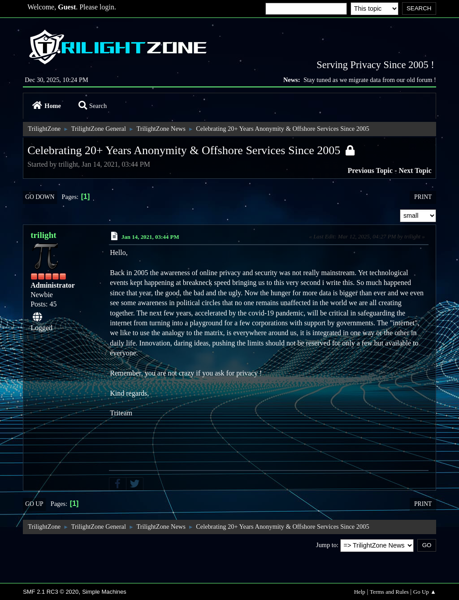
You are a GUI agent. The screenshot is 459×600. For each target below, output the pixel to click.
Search (92, 105)
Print (423, 197)
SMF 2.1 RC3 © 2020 (50, 591)
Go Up (34, 504)
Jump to (326, 544)
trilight (43, 235)
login (107, 7)
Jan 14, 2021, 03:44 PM (150, 236)
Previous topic (370, 170)
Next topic (414, 170)
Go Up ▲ (424, 591)
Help (359, 591)
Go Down (39, 197)
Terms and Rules (389, 591)
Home (46, 105)
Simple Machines (104, 591)
